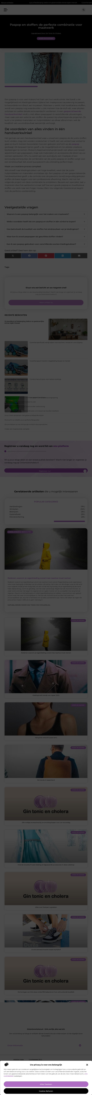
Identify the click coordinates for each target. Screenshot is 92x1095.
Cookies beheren (46, 1091)
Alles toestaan (46, 1084)
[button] (87, 1065)
